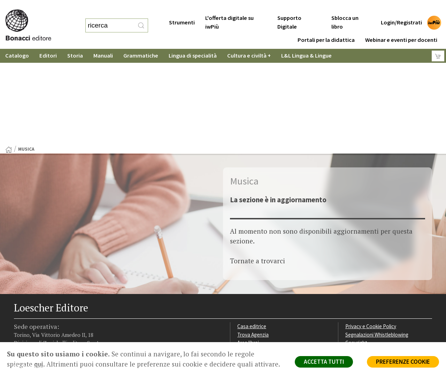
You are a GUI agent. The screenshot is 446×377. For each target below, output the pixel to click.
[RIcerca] (141, 18)
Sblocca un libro (345, 8)
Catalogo (17, 41)
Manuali (103, 41)
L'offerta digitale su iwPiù (229, 8)
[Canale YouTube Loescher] (61, 298)
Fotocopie (357, 265)
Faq (241, 257)
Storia (75, 41)
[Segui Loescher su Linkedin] (47, 298)
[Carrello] (438, 42)
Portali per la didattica (326, 26)
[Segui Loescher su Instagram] (34, 298)
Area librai (248, 249)
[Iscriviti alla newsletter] (74, 298)
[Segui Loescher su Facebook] (20, 298)
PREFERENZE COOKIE (403, 361)
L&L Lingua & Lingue (306, 41)
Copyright (356, 249)
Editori (48, 41)
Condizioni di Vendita (368, 257)
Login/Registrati (401, 8)
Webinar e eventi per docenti (401, 26)
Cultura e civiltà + (249, 41)
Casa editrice (251, 232)
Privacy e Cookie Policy (370, 232)
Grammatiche (140, 41)
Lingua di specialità (193, 41)
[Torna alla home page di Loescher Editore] (36, 17)
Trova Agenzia (253, 240)
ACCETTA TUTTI (324, 361)
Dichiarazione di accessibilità (377, 274)
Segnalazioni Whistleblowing (376, 240)
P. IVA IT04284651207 (38, 326)
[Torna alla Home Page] (8, 55)
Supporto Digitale (289, 8)
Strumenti (182, 8)
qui (38, 364)
